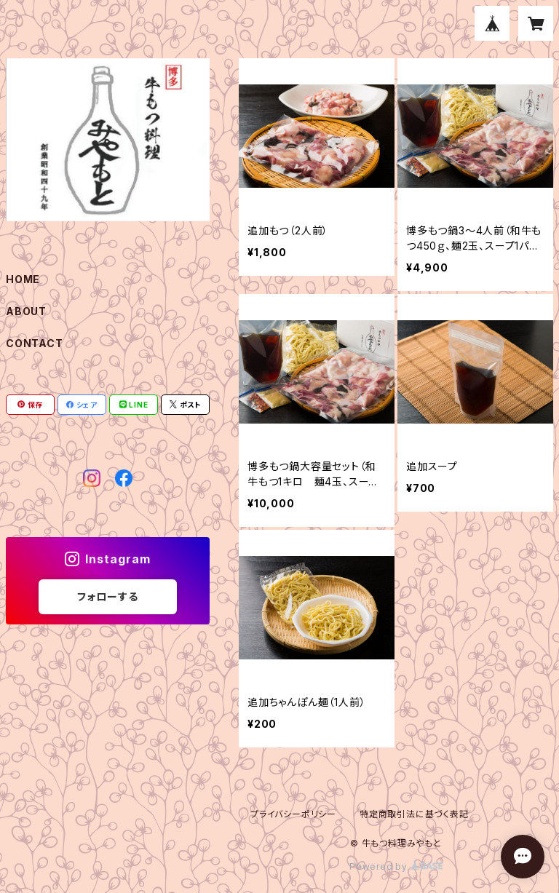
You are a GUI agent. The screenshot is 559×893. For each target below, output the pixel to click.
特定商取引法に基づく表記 (414, 814)
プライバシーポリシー (293, 814)
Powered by (396, 866)
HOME (23, 279)
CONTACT (34, 343)
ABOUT (26, 311)
